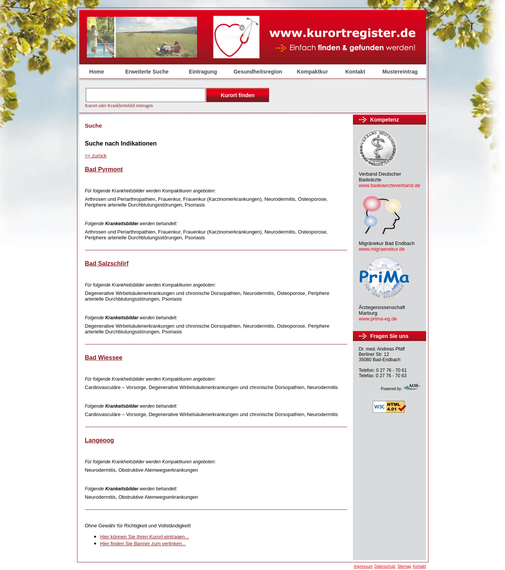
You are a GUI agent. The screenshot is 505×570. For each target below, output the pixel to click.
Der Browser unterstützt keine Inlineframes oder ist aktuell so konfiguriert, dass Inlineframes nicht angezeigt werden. (178, 97)
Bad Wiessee (104, 357)
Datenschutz (385, 566)
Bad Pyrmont (104, 169)
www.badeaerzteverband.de (389, 185)
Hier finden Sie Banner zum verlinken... (143, 543)
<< (96, 156)
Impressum (363, 566)
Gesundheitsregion (258, 72)
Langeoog (99, 440)
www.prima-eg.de (378, 319)
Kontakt (355, 72)
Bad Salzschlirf (107, 263)
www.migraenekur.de (382, 249)
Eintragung (203, 72)
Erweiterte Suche (147, 72)
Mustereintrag (400, 72)
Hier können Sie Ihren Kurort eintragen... (144, 537)
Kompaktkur (312, 72)
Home (96, 72)
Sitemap (404, 566)
